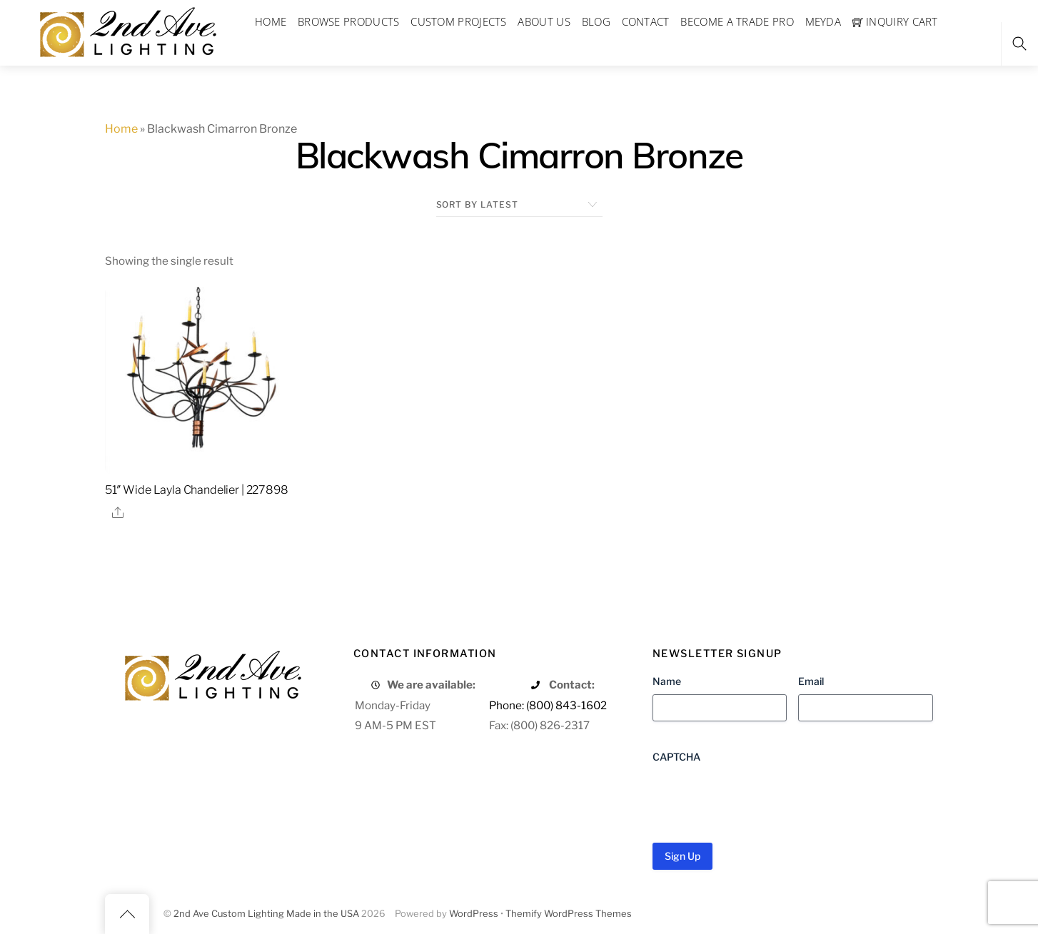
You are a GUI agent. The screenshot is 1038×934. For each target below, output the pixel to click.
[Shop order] (519, 205)
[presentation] (761, 798)
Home (121, 129)
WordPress (473, 913)
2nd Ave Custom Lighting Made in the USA (266, 913)
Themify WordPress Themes (568, 913)
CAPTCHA (676, 757)
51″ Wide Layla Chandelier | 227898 (196, 490)
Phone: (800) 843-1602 (548, 705)
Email (811, 681)
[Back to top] (127, 914)
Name (666, 681)
